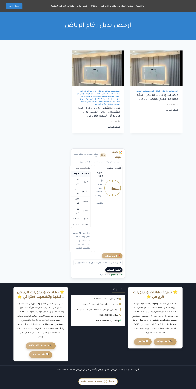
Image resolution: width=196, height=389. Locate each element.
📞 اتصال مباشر (165, 342)
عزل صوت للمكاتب (103, 99)
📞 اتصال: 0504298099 (40, 346)
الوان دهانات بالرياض (170, 91)
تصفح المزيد (170, 110)
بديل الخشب (100, 94)
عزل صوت (116, 99)
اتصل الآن (14, 6)
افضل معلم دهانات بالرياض (109, 91)
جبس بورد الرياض (112, 96)
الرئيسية (140, 6)
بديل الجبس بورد (113, 94)
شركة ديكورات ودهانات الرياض (117, 6)
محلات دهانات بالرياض (104, 104)
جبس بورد (82, 6)
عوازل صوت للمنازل (99, 101)
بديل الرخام (90, 94)
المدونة (94, 6)
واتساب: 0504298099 (107, 321)
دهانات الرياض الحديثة (62, 6)
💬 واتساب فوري (41, 355)
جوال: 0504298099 (109, 315)
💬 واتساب (142, 342)
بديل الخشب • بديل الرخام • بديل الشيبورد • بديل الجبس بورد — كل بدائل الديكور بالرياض (98, 112)
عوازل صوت (90, 99)
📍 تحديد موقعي (112, 256)
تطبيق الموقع (114, 270)
